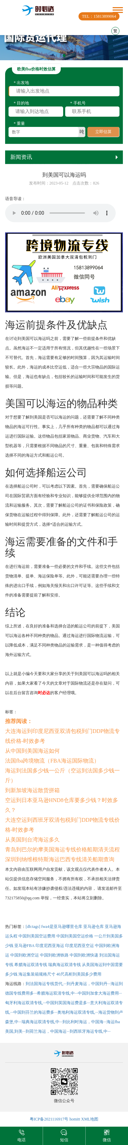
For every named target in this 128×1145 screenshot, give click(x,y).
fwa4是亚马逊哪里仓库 (61, 926)
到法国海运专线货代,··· (46, 983)
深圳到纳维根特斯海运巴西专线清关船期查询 (59, 859)
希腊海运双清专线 (30, 964)
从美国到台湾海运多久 (32, 840)
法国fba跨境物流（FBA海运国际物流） (52, 761)
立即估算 (103, 134)
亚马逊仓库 (93, 926)
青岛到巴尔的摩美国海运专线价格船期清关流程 (62, 849)
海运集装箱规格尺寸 (36, 974)
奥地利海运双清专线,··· (77, 1012)
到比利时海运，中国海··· (84, 1021)
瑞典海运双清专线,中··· (42, 1021)
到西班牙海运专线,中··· (90, 1031)
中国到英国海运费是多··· (68, 1002)
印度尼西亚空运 (79, 945)
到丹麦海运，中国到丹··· (89, 983)
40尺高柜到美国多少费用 (78, 974)
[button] (64, 55)
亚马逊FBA (24, 945)
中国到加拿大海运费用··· (100, 993)
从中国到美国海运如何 (32, 751)
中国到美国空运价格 (74, 936)
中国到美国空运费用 (36, 936)
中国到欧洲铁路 (54, 955)
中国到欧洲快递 (84, 955)
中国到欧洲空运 (24, 955)
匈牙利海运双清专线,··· (25, 1002)
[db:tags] (33, 926)
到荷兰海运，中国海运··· (48, 1031)
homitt (74, 1119)
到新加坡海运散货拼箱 (32, 790)
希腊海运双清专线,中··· (57, 993)
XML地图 (90, 1119)
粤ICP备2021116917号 (49, 1119)
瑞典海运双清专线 (64, 964)
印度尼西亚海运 (49, 945)
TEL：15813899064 (99, 16)
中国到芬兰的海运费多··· (35, 1012)
